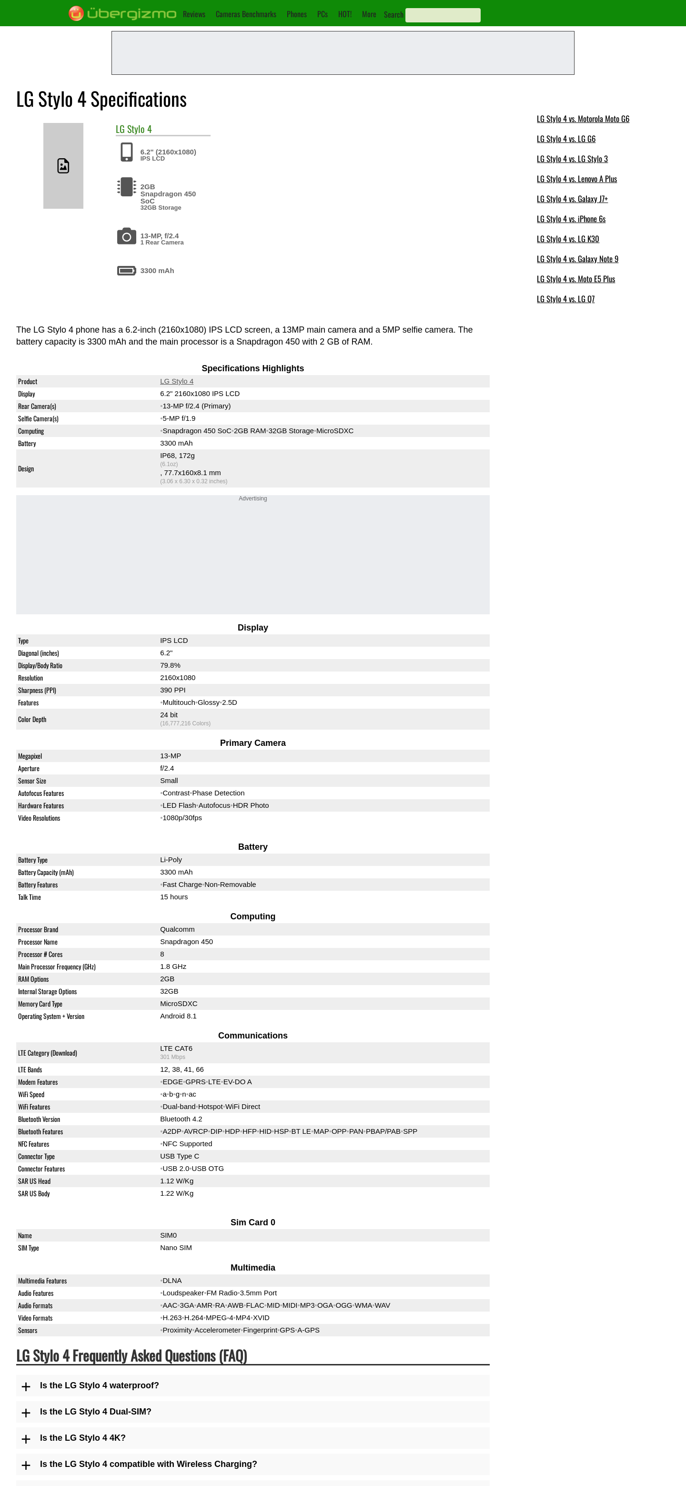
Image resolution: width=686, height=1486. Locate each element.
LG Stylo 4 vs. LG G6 (566, 138)
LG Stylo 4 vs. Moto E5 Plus (576, 279)
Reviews (194, 14)
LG (120, 129)
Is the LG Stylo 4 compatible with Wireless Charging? (148, 1464)
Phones (297, 14)
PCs (322, 14)
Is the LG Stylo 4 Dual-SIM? (95, 1411)
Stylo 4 (139, 129)
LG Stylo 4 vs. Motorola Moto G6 (583, 118)
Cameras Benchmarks (246, 14)
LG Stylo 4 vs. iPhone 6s (571, 218)
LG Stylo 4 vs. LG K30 (568, 238)
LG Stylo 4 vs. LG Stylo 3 (572, 158)
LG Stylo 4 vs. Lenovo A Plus (577, 178)
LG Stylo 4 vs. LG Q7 (566, 299)
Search (394, 14)
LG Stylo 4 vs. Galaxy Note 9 (577, 259)
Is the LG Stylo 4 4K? (83, 1438)
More (369, 14)
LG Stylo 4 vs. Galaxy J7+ (572, 198)
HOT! (345, 14)
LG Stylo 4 (176, 381)
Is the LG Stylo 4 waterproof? (99, 1385)
